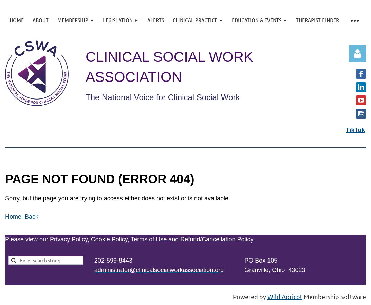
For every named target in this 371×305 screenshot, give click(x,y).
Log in (357, 53)
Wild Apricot (284, 296)
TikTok (355, 130)
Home (13, 216)
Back (31, 216)
